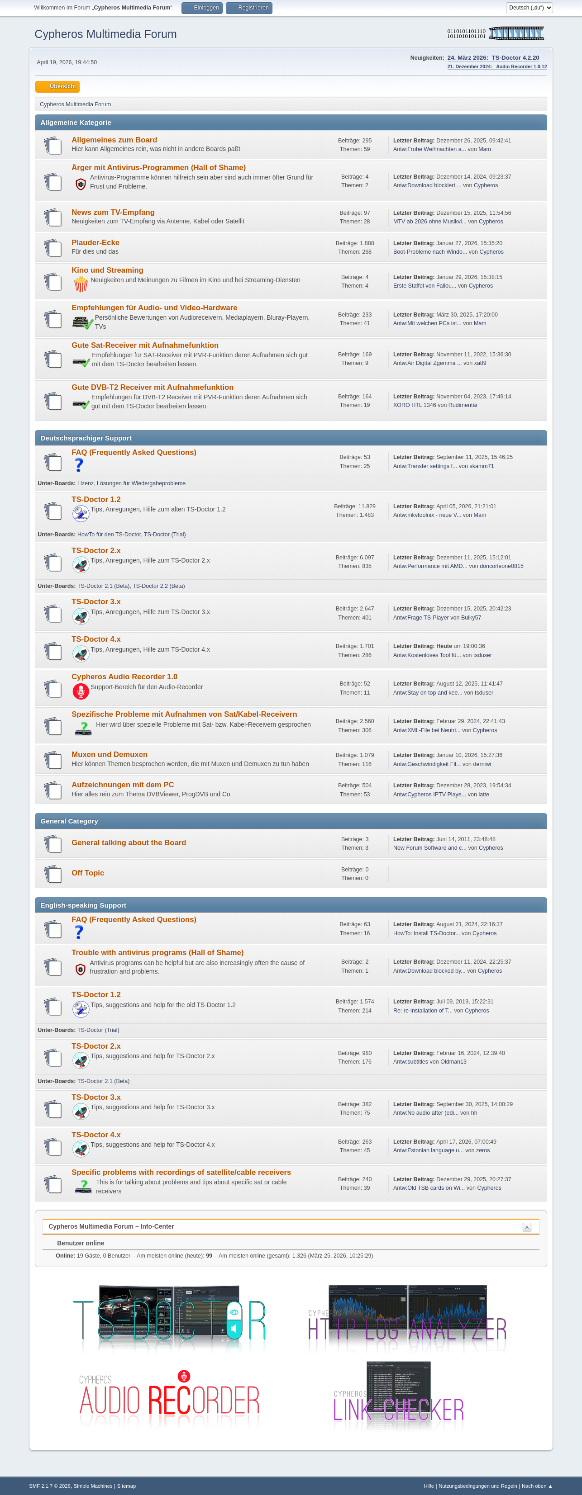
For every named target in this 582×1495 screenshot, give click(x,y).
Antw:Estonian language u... (428, 1150)
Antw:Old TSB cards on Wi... (429, 1188)
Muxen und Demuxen (110, 754)
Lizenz (85, 483)
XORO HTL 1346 (414, 405)
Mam (484, 149)
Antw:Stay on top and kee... (428, 693)
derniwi (482, 764)
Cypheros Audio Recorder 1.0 (124, 676)
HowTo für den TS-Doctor (109, 534)
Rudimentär (463, 405)
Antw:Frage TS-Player (421, 618)
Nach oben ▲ (537, 1486)
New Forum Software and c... (430, 848)
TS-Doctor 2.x (96, 550)
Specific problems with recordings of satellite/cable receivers (181, 1172)
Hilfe (429, 1486)
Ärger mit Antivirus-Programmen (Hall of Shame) (159, 167)
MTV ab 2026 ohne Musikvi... (430, 221)
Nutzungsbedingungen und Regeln (478, 1486)
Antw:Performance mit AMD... (430, 566)
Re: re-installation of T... (423, 1011)
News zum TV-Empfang (113, 212)
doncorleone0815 (502, 566)
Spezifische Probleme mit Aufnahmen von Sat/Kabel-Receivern (184, 714)
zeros (483, 1150)
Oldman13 (453, 1062)
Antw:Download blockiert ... (427, 185)
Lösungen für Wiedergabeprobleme (141, 483)
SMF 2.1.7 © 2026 (50, 1486)
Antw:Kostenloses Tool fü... (427, 655)
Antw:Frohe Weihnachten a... (429, 149)
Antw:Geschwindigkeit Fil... (427, 764)
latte (483, 794)
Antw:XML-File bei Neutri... (427, 730)
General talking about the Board (129, 842)
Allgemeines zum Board (114, 140)
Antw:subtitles (410, 1062)
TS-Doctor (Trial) (165, 534)
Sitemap (126, 1486)
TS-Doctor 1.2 (96, 499)
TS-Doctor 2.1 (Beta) (103, 586)
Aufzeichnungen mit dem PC (123, 785)
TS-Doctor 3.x (96, 601)
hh (474, 1113)
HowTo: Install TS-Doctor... (426, 933)
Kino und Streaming (107, 270)
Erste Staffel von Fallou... (425, 286)
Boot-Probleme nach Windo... (430, 252)
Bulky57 (471, 618)
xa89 (480, 363)
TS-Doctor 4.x (96, 639)
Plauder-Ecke (95, 242)
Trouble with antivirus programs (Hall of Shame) (157, 952)
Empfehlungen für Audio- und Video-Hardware (154, 307)
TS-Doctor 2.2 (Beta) (159, 586)
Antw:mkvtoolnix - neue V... (427, 515)
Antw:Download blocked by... (429, 971)
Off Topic (88, 873)
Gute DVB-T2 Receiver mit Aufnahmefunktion (153, 387)
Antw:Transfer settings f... (425, 466)
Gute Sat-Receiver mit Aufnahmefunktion (145, 345)
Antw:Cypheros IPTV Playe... (429, 794)
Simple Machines (93, 1486)
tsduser (482, 655)
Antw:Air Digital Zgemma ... (427, 363)
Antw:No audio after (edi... (426, 1113)
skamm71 (481, 466)
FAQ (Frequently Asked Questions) (134, 452)
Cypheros (486, 185)
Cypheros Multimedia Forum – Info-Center (111, 1226)
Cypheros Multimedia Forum (105, 34)
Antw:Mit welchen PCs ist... (427, 323)
